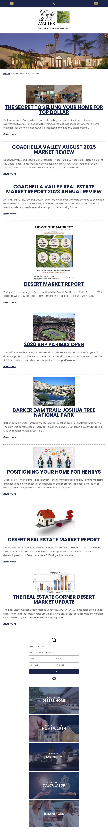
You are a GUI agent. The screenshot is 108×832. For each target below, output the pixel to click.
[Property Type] (54, 646)
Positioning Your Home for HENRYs (54, 471)
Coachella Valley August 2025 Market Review (54, 149)
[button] (54, 653)
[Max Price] (66, 665)
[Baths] (66, 659)
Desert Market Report (54, 284)
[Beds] (41, 659)
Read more (9, 134)
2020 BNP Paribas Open (54, 344)
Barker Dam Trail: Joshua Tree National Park (54, 412)
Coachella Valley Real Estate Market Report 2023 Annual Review (54, 189)
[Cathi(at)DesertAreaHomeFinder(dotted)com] (96, 4)
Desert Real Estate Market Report (54, 539)
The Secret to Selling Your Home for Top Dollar (54, 110)
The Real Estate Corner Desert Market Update (54, 599)
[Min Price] (41, 665)
